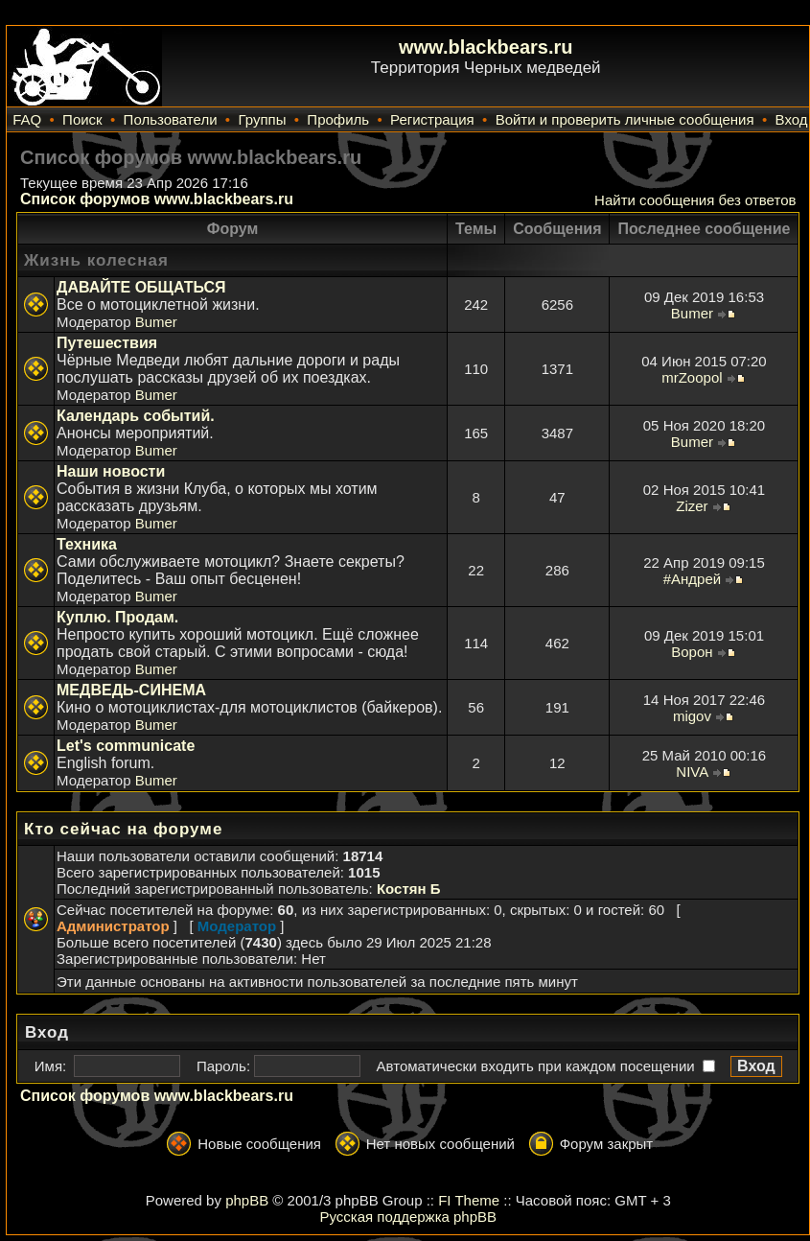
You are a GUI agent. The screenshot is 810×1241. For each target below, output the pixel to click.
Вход (791, 119)
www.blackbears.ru (486, 47)
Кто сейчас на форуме (123, 829)
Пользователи (171, 119)
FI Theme (468, 1200)
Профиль (338, 119)
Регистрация (432, 119)
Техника (87, 544)
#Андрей (692, 579)
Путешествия (107, 343)
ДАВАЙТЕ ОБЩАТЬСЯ (141, 287)
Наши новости (111, 471)
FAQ (26, 119)
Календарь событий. (136, 416)
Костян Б (409, 888)
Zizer (691, 506)
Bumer (156, 322)
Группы (262, 119)
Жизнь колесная (96, 260)
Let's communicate (126, 746)
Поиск (82, 119)
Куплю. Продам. (117, 617)
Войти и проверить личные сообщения (625, 119)
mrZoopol (691, 377)
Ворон (691, 652)
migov (692, 716)
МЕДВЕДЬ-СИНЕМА (131, 690)
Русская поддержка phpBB (408, 1216)
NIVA (691, 771)
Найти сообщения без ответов (695, 200)
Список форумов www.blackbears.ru (156, 199)
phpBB (246, 1200)
